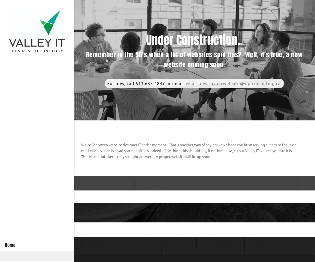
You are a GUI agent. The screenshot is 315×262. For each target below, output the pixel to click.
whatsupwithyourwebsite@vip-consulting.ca (233, 83)
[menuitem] (37, 245)
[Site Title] (37, 32)
